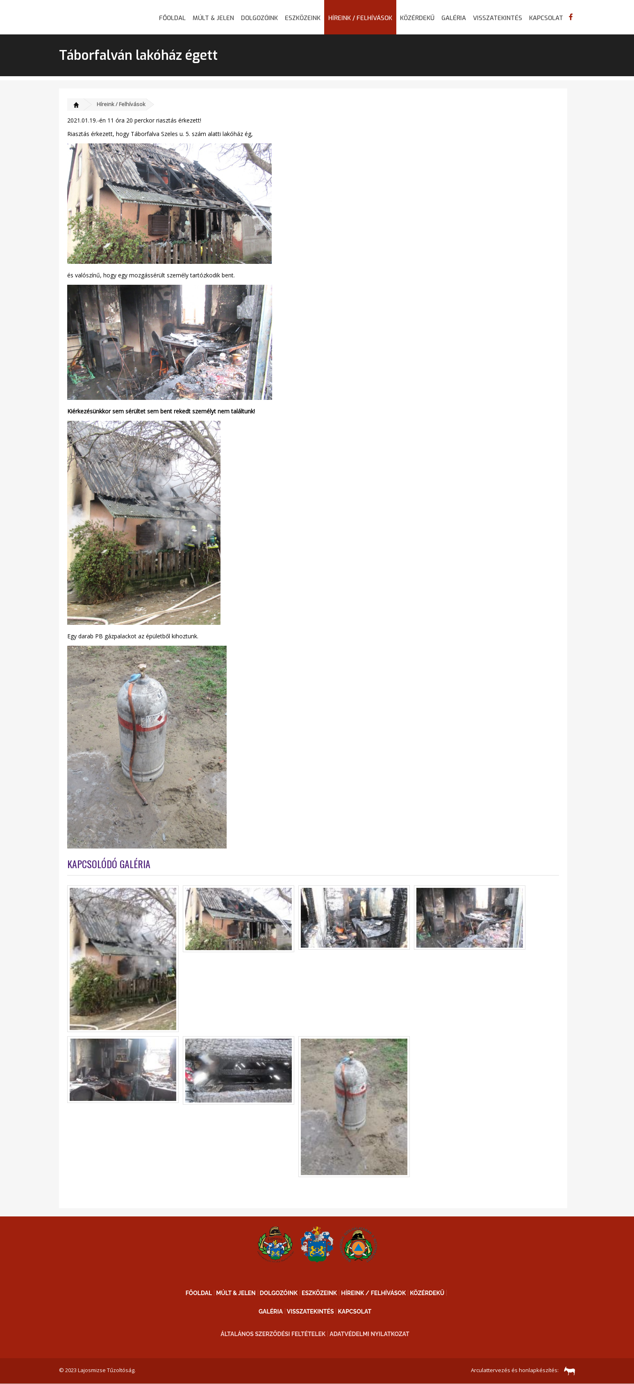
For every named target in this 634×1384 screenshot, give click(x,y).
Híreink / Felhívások (360, 18)
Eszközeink (302, 18)
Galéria (453, 18)
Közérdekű (417, 18)
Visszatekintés (497, 18)
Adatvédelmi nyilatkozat (369, 1334)
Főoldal (172, 18)
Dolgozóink (259, 18)
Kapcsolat (546, 18)
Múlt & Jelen (213, 18)
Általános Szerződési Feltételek (272, 1334)
